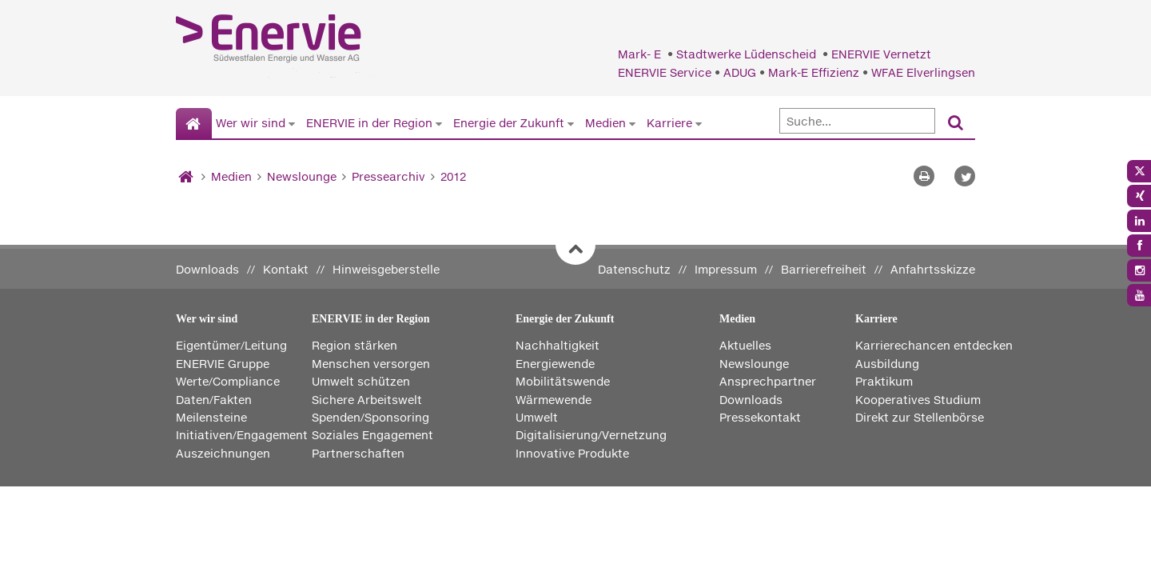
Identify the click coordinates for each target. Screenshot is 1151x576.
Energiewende (555, 363)
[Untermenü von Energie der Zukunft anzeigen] (570, 123)
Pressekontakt (760, 417)
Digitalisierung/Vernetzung (591, 435)
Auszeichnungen (223, 453)
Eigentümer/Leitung (231, 345)
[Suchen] (955, 123)
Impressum (726, 269)
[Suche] (857, 121)
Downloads (207, 269)
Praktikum (884, 381)
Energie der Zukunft (508, 123)
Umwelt (537, 417)
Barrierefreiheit (823, 269)
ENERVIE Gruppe (222, 363)
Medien (605, 123)
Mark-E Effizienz (813, 72)
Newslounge (302, 176)
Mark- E (641, 54)
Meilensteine (211, 417)
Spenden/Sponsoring (370, 417)
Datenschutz (634, 269)
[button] (964, 176)
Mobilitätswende (563, 381)
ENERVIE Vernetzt (881, 54)
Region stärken (354, 345)
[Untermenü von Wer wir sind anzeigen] (291, 123)
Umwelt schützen (361, 381)
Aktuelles (745, 345)
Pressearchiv (388, 176)
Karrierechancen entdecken (934, 345)
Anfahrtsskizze (932, 269)
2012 (453, 176)
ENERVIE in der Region (369, 123)
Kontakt (286, 269)
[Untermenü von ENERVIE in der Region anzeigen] (438, 123)
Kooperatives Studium (918, 399)
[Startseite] (194, 124)
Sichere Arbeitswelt (367, 399)
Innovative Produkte (572, 453)
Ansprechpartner (767, 381)
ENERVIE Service (664, 72)
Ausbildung (887, 363)
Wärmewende (553, 399)
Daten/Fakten (214, 399)
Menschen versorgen (371, 363)
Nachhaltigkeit (557, 345)
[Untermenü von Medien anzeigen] (632, 123)
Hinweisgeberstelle (386, 269)
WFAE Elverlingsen (923, 72)
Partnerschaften (358, 453)
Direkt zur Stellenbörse (919, 417)
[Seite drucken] (924, 176)
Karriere (669, 123)
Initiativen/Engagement (242, 435)
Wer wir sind (250, 123)
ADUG (739, 72)
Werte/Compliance (228, 381)
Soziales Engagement (372, 435)
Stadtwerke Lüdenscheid (747, 54)
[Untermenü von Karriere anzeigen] (698, 123)
